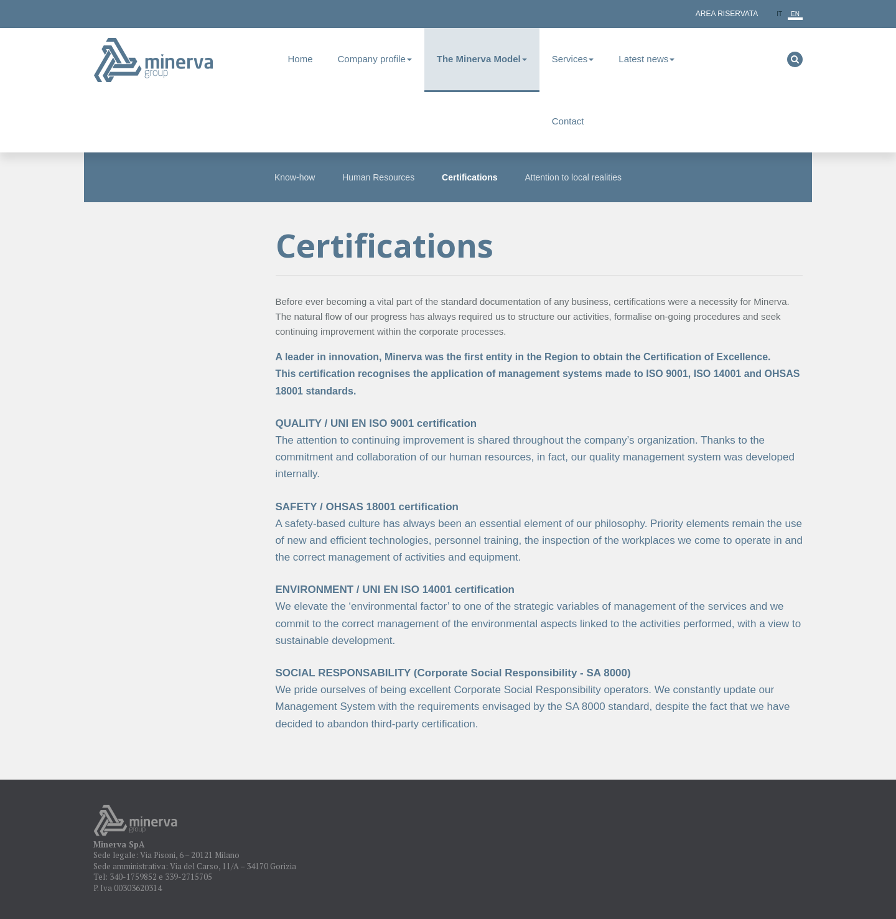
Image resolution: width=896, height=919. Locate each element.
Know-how (294, 177)
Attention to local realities (573, 177)
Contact (568, 121)
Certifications (469, 177)
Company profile (375, 59)
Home (300, 59)
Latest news (646, 59)
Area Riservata (727, 13)
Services (573, 59)
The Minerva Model (482, 59)
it (779, 14)
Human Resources (378, 177)
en (795, 14)
